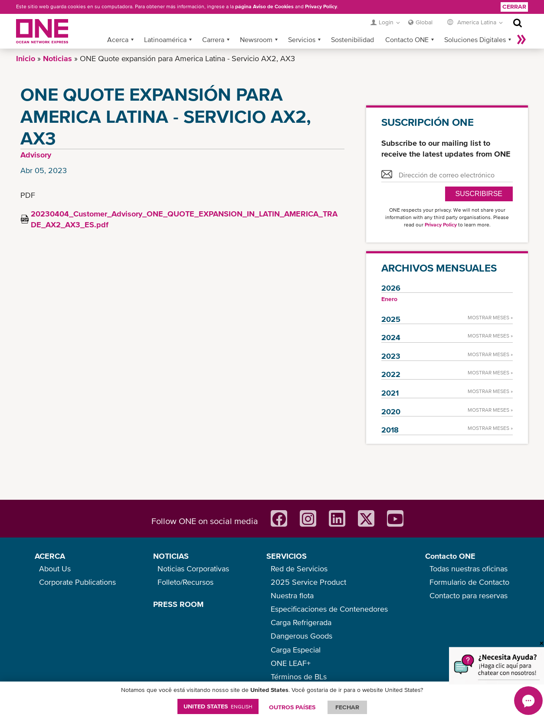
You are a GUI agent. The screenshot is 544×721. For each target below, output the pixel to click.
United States (218, 706)
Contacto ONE (407, 39)
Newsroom (256, 39)
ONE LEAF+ (291, 663)
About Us (55, 568)
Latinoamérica (165, 39)
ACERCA (50, 555)
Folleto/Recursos (185, 582)
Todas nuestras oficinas (468, 568)
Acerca (117, 39)
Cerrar (514, 6)
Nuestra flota (292, 595)
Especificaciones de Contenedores (329, 608)
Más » (521, 39)
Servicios (301, 39)
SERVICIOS (286, 555)
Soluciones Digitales (475, 39)
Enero (389, 298)
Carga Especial (296, 649)
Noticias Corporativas (193, 568)
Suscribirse (479, 193)
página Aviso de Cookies (264, 6)
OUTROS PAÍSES (292, 707)
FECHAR (347, 707)
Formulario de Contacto (469, 582)
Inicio (25, 58)
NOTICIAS (171, 555)
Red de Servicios (299, 568)
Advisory (35, 154)
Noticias (57, 58)
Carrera (213, 39)
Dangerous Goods (301, 635)
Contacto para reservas (468, 595)
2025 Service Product (308, 582)
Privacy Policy (321, 6)
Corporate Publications (77, 582)
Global (424, 22)
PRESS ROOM (178, 604)
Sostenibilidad (352, 39)
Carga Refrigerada (301, 622)
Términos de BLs (299, 676)
